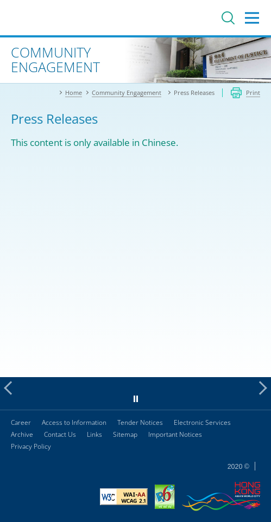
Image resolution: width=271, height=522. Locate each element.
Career (21, 422)
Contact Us (60, 434)
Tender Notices (140, 422)
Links (94, 434)
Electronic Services (202, 422)
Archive (22, 434)
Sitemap (125, 434)
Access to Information (74, 422)
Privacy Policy (31, 446)
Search (228, 18)
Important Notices (175, 434)
